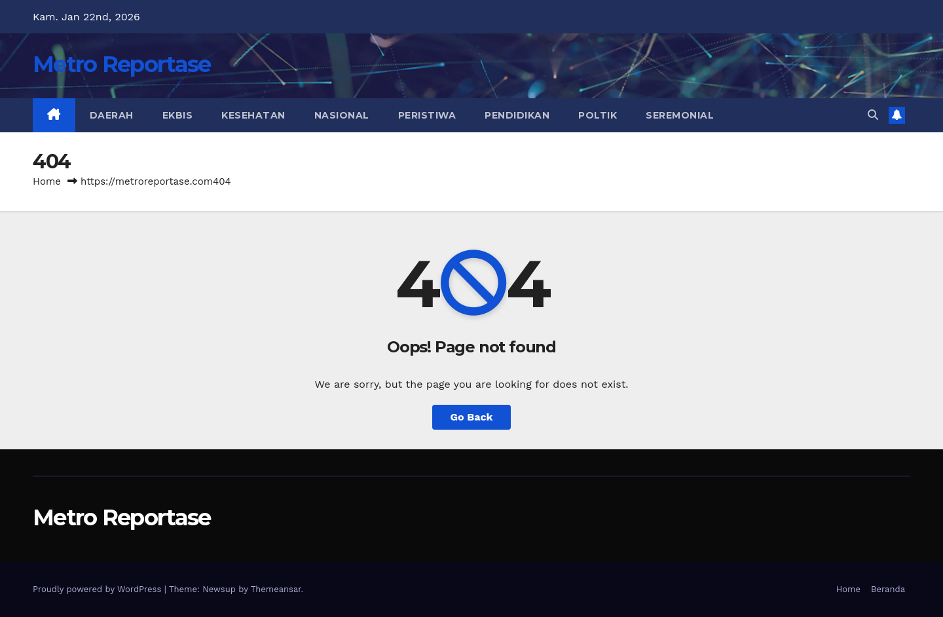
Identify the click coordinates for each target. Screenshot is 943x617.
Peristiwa (427, 115)
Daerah (112, 115)
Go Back (472, 417)
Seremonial (680, 115)
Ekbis (177, 115)
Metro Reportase (122, 64)
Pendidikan (517, 115)
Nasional (341, 115)
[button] (873, 115)
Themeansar (276, 589)
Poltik (597, 115)
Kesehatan (253, 115)
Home (47, 181)
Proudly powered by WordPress (98, 589)
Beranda (888, 589)
